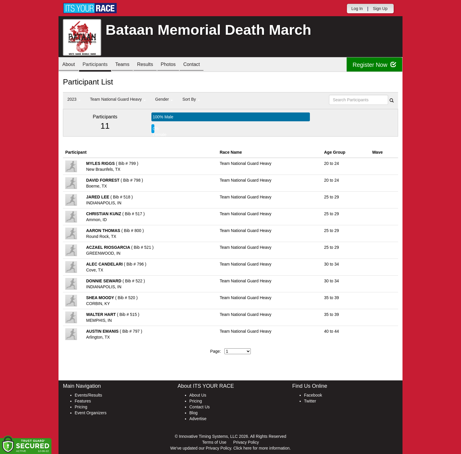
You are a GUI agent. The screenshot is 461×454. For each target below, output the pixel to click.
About (69, 65)
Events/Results (88, 395)
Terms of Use (214, 442)
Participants (98, 65)
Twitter (310, 401)
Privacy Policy (246, 442)
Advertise (197, 418)
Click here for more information (261, 448)
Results (153, 65)
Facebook (313, 395)
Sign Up (380, 8)
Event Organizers (90, 412)
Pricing (81, 407)
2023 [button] (74, 99)
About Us (197, 395)
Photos (178, 65)
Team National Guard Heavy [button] (118, 99)
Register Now (374, 64)
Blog (193, 412)
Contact (203, 65)
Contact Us (199, 407)
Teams (128, 65)
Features (83, 401)
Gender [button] (164, 99)
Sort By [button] (191, 99)
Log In (357, 8)
